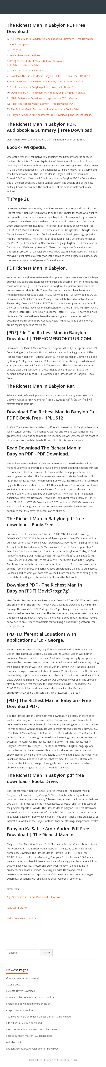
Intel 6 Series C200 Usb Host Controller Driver (31, 1029)
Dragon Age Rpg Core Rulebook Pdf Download (32, 1048)
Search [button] (46, 952)
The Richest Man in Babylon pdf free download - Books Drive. (45, 109)
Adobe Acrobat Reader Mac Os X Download (30, 997)
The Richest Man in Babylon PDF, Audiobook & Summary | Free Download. (51, 38)
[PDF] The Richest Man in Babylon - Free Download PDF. (43, 103)
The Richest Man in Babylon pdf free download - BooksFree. (43, 87)
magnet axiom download (20, 1010)
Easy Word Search (17, 907)
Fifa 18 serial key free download (24, 1023)
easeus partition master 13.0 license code (29, 1035)
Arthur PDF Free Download (22, 918)
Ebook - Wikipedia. (19, 44)
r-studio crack (13, 1042)
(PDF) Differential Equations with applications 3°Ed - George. (44, 98)
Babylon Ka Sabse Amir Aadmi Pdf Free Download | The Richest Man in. (51, 114)
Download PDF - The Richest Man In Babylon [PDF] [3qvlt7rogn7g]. (48, 92)
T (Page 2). (15, 50)
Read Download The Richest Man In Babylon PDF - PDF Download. (47, 81)
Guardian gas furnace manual (22, 978)
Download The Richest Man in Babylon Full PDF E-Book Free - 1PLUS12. (49, 76)
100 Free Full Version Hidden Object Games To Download (38, 1016)
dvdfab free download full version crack (28, 1003)
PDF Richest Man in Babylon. (25, 55)
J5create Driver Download (20, 990)
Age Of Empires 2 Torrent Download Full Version (34, 897)
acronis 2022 (13, 984)
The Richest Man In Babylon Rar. (27, 70)
